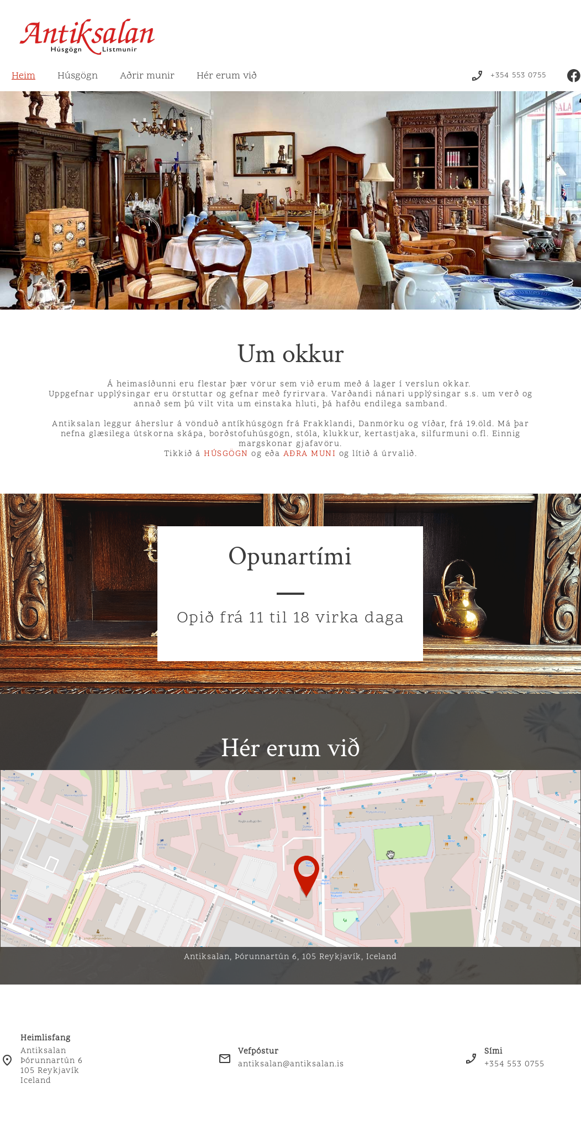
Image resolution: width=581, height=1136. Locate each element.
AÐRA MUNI (311, 454)
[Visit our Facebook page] (573, 75)
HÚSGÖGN (226, 454)
